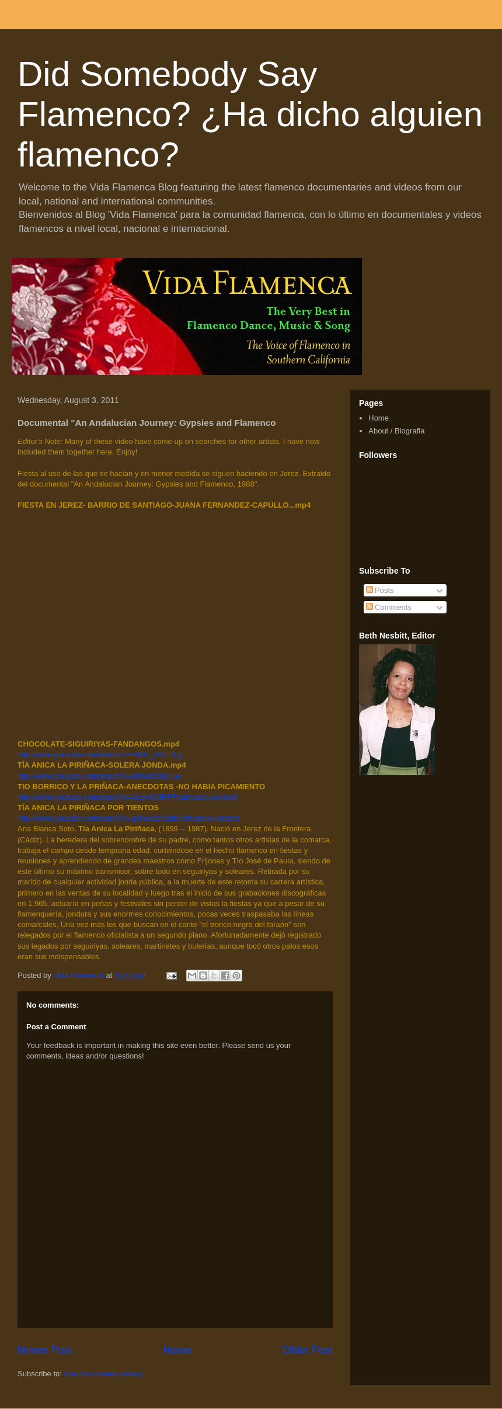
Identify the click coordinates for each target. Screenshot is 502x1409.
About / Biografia (396, 430)
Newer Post (45, 1350)
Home (177, 1350)
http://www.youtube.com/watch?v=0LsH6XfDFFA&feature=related (127, 797)
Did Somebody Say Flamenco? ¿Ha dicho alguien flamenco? (250, 114)
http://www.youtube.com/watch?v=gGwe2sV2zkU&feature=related (128, 818)
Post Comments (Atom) (103, 1373)
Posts (380, 590)
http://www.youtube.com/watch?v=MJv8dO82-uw (100, 776)
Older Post (308, 1350)
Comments (389, 607)
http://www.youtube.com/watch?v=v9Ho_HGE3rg (100, 754)
